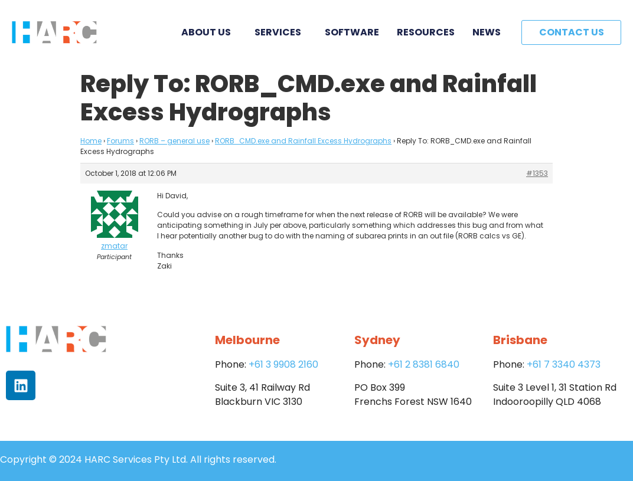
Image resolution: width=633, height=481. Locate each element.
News (486, 32)
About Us (209, 32)
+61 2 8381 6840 (423, 364)
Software (352, 32)
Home (91, 141)
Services (280, 32)
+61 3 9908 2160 (283, 364)
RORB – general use (174, 141)
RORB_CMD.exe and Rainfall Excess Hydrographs (303, 141)
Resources (426, 32)
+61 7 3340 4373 (564, 364)
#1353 (537, 173)
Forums (120, 141)
